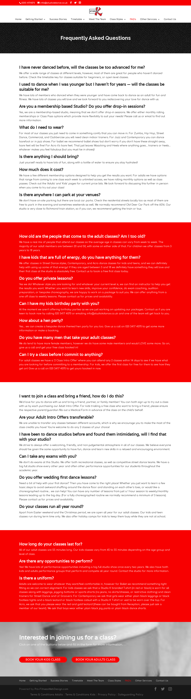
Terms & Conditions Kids (80, 694)
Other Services (148, 19)
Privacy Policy (106, 694)
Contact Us (170, 19)
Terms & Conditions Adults (46, 694)
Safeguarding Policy (130, 694)
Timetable (76, 19)
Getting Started (34, 19)
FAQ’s (133, 19)
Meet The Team (97, 19)
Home (18, 19)
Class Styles (116, 19)
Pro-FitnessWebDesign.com (51, 689)
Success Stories (58, 19)
